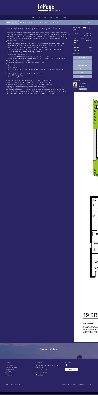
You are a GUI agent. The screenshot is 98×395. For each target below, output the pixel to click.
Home (33, 18)
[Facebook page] (66, 365)
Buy (39, 18)
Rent (50, 18)
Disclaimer (17, 384)
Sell (45, 18)
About (57, 18)
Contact (64, 18)
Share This (86, 22)
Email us (40, 375)
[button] (82, 61)
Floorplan (82, 69)
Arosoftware (89, 384)
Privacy (11, 384)
